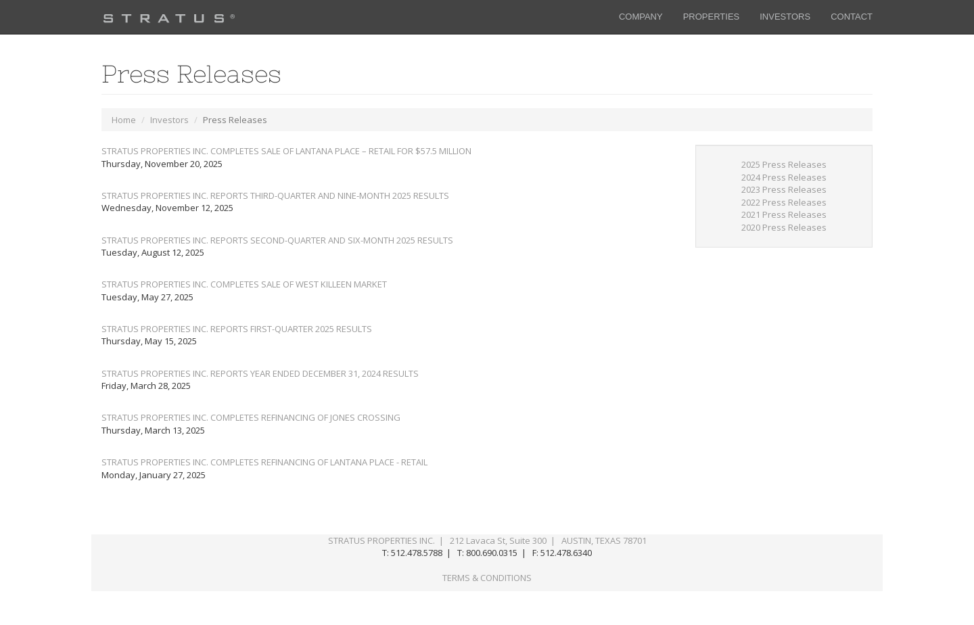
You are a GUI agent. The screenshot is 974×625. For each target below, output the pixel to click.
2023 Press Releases (784, 189)
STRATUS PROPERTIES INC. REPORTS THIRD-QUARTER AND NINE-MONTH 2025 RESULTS (275, 195)
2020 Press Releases (784, 227)
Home (124, 120)
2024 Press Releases (784, 177)
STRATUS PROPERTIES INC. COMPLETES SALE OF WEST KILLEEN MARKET (244, 284)
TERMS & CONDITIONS (487, 578)
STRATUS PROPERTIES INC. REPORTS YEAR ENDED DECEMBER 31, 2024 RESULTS (260, 373)
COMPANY (641, 16)
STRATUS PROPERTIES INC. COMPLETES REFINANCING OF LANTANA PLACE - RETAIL (264, 462)
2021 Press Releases (784, 214)
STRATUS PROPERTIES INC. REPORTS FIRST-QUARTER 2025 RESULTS (236, 329)
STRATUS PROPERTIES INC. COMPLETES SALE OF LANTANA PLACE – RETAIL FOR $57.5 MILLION (286, 151)
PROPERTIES (711, 16)
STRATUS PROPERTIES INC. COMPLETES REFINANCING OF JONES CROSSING (250, 417)
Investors (169, 120)
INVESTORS (785, 16)
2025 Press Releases (784, 164)
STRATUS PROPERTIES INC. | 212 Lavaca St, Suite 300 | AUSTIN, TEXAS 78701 (487, 540)
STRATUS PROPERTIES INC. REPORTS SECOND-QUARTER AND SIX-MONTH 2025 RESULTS (277, 240)
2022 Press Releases (784, 202)
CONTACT (852, 16)
